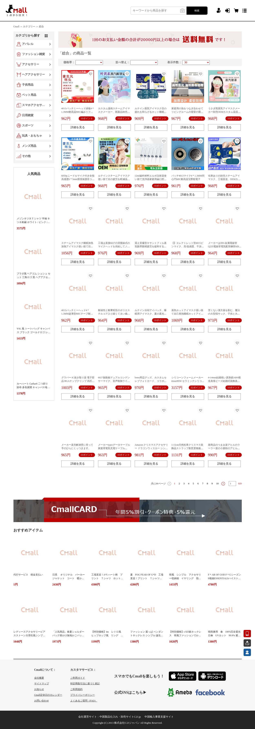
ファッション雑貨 (33, 54)
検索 (196, 10)
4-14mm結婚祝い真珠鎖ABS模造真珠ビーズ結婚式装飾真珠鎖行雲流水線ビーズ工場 (224, 381)
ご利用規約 (76, 689)
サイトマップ (41, 683)
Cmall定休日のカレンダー (48, 695)
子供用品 (27, 84)
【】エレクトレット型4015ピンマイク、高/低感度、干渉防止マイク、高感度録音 (187, 246)
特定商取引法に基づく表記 (85, 683)
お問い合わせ (41, 700)
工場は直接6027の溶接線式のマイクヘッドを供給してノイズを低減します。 (114, 246)
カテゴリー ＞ (30, 26)
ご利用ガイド (77, 677)
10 (217, 483)
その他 (26, 156)
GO (240, 483)
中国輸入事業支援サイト (159, 716)
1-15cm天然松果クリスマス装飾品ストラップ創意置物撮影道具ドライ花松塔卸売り (187, 448)
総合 (41, 26)
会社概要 (39, 677)
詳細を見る (78, 127)
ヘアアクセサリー (33, 74)
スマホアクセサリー (34, 105)
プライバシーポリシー (82, 695)
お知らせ (39, 689)
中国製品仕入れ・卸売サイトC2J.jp (120, 716)
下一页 (223, 483)
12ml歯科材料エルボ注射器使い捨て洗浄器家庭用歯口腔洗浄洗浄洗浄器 (151, 179)
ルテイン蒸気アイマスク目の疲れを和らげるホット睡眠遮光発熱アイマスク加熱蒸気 (151, 112)
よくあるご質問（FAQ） (83, 700)
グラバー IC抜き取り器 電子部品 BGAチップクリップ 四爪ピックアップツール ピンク (78, 381)
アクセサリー (30, 64)
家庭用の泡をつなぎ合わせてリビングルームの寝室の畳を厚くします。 (187, 112)
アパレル (27, 43)
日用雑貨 (27, 115)
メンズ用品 (29, 145)
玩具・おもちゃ (32, 135)
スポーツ (27, 125)
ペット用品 (29, 94)
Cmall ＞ (17, 26)
